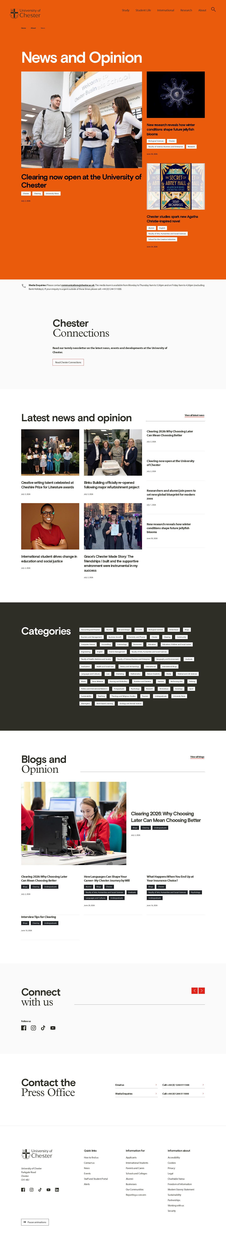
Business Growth (115, 637)
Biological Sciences (156, 141)
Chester (26, 193)
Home (23, 28)
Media (168, 674)
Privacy (171, 1168)
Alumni (151, 228)
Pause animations (34, 1222)
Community (181, 637)
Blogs (187, 629)
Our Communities (134, 1189)
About (33, 28)
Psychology (135, 689)
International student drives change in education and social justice (49, 558)
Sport (191, 689)
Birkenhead (173, 629)
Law (108, 674)
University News (52, 193)
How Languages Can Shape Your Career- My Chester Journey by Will (107, 878)
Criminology (122, 644)
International (151, 666)
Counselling (106, 644)
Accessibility (174, 1157)
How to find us (91, 1157)
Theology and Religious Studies (123, 696)
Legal (170, 1173)
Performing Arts (177, 681)
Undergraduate (161, 696)
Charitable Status (176, 1178)
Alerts (87, 1184)
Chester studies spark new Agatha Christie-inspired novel (172, 218)
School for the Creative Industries (161, 239)
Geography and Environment (167, 659)
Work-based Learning (105, 703)
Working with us (176, 1205)
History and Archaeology (129, 666)
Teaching (101, 696)
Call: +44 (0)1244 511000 (183, 1093)
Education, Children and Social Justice (176, 644)
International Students (137, 1162)
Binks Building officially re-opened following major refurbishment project (111, 484)
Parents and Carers (135, 1168)
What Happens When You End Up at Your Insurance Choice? (170, 878)
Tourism (145, 696)
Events (87, 1173)
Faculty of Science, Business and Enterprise (165, 146)
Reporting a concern (136, 1194)
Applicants (131, 1157)
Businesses (131, 1184)
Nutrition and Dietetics (142, 681)
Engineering (85, 652)
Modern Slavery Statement (181, 1189)
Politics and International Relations (94, 689)
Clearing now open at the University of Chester (81, 180)
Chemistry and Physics (136, 637)
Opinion (161, 681)
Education (152, 644)
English (162, 228)
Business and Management (91, 637)
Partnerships (174, 1200)
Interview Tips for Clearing (38, 917)
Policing (192, 681)
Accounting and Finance (90, 629)
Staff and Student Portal (96, 1178)
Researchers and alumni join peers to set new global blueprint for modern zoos (171, 494)
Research (191, 146)
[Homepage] (24, 14)
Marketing (120, 674)
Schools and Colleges (136, 1173)
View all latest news (194, 415)
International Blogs (169, 666)
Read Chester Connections (68, 362)
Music (83, 681)
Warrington (85, 703)
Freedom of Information (180, 1184)
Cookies (172, 1162)
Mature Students (153, 674)
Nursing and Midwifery (118, 681)
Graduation (85, 666)
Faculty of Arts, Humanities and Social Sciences (167, 233)
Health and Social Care (105, 666)
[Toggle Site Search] (213, 9)
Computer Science (88, 644)
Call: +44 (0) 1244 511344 (183, 1085)
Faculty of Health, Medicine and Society (96, 659)
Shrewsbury (164, 689)
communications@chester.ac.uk (77, 285)
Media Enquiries (136, 1093)
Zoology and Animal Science (130, 703)
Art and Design (124, 629)
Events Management (117, 652)
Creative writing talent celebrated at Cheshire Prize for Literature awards (47, 484)
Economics (137, 644)
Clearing (37, 193)
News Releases (97, 681)
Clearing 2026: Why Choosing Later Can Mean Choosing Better (170, 433)
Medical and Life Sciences (187, 674)
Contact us (89, 1162)
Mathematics (135, 674)
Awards (139, 629)
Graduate (188, 659)
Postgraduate (119, 689)
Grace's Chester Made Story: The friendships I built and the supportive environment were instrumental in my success (111, 563)
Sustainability (86, 696)
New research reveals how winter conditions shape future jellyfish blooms (171, 129)
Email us (136, 1085)
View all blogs (197, 756)
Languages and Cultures (90, 674)
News (43, 28)
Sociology (179, 689)
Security (172, 1210)
